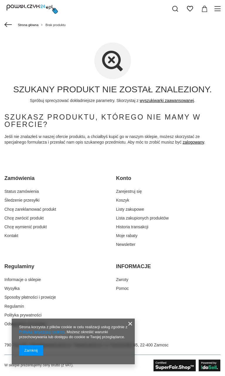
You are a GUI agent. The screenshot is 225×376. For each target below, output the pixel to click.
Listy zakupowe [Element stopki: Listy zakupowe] (130, 209)
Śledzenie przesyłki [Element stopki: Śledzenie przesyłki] (22, 200)
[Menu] (218, 9)
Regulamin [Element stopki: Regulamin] (14, 306)
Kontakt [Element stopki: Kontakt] (11, 235)
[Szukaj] (175, 9)
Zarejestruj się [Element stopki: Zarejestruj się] (129, 191)
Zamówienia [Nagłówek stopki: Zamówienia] (19, 178)
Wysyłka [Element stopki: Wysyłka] (12, 288)
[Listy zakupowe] (190, 9)
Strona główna (28, 25)
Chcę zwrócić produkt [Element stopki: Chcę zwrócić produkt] (24, 218)
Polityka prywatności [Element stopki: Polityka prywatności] (23, 315)
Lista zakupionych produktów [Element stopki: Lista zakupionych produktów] (142, 218)
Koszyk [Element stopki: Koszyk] (122, 200)
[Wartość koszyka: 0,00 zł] (204, 9)
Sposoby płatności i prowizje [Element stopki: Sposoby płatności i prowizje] (30, 297)
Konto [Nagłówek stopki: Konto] (123, 178)
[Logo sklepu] (32, 9)
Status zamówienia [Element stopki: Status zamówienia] (21, 191)
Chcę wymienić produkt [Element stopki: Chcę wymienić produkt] (25, 226)
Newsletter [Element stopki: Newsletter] (125, 244)
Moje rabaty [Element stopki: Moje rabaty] (126, 235)
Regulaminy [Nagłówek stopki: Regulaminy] (19, 266)
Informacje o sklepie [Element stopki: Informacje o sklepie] (22, 279)
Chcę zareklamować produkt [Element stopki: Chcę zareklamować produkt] (30, 209)
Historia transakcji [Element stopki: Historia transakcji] (132, 226)
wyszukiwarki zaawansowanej (167, 100)
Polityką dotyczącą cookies (41, 332)
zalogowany (193, 142)
